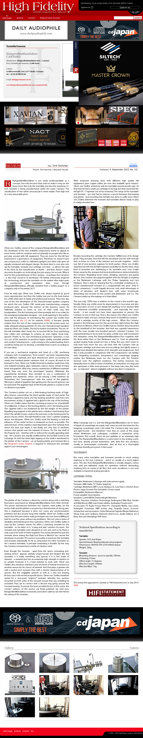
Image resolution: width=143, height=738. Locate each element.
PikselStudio (138, 733)
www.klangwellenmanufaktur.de (18, 85)
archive (20, 18)
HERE (47, 321)
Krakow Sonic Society (50, 18)
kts (32, 731)
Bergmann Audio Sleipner (20, 444)
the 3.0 (23, 321)
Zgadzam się (87, 7)
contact (31, 18)
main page (7, 18)
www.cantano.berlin (39, 85)
